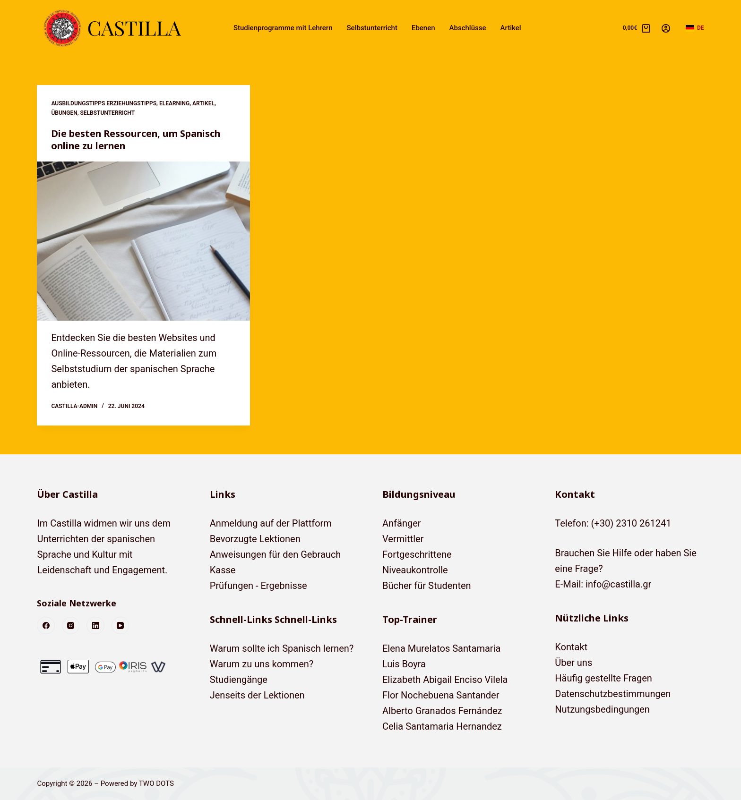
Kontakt (571, 647)
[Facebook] (46, 626)
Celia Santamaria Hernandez (442, 726)
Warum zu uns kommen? (262, 664)
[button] (695, 28)
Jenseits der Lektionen (257, 695)
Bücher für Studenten (426, 585)
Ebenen (423, 28)
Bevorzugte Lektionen (255, 539)
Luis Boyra (404, 664)
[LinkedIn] (95, 626)
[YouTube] (120, 626)
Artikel (510, 28)
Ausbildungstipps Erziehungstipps (103, 103)
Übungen (64, 113)
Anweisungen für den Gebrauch (275, 554)
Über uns (573, 662)
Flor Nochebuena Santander (441, 695)
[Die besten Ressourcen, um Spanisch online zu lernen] (143, 241)
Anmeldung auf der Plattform (271, 523)
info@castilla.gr (618, 584)
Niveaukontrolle (415, 570)
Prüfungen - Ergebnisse (258, 585)
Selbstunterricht (372, 28)
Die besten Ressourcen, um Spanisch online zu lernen (136, 139)
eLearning (174, 103)
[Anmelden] (666, 28)
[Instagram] (71, 626)
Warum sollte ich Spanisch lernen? (282, 648)
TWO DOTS (156, 783)
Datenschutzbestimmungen (613, 693)
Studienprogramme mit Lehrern (283, 28)
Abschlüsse (467, 28)
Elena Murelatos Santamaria (441, 648)
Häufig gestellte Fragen (603, 678)
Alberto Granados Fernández (442, 710)
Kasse (223, 570)
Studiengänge (238, 679)
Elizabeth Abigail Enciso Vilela (445, 679)
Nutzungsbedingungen (602, 709)
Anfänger (401, 523)
